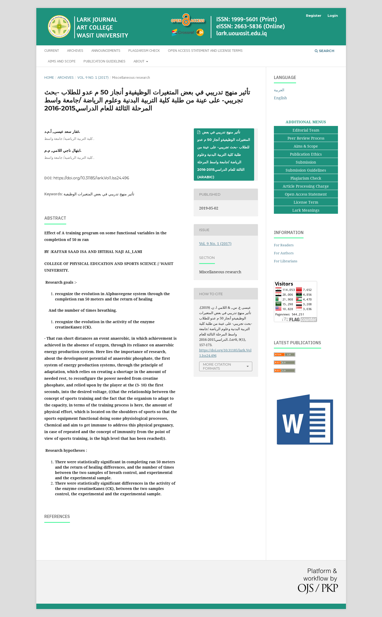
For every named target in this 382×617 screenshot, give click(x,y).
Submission (306, 162)
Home (49, 77)
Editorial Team (306, 130)
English (280, 97)
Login (333, 15)
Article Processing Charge (306, 186)
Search (324, 51)
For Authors (284, 253)
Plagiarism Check (144, 50)
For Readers (284, 245)
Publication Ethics (306, 154)
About (139, 61)
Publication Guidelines (104, 61)
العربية (279, 89)
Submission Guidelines (306, 170)
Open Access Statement (306, 194)
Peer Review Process (306, 138)
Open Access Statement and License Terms (205, 50)
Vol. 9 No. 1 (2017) (93, 77)
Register (313, 15)
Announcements (105, 50)
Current (51, 50)
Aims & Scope (306, 146)
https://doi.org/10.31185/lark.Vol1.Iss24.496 (91, 178)
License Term (306, 202)
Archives (75, 50)
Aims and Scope (62, 61)
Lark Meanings (305, 210)
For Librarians (285, 261)
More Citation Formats (217, 366)
